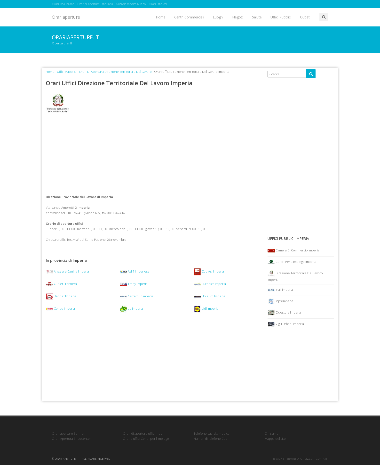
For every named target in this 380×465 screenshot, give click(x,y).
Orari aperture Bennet (68, 433)
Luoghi (218, 17)
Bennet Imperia (61, 296)
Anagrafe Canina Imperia (67, 271)
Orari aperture (66, 17)
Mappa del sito (275, 438)
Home (161, 17)
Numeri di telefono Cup (210, 438)
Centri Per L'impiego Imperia (292, 262)
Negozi (237, 17)
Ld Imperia (131, 308)
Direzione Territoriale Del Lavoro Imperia (295, 276)
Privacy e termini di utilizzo (292, 458)
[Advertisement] (153, 155)
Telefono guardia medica (212, 433)
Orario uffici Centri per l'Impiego (146, 438)
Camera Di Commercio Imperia (293, 250)
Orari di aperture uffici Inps (95, 4)
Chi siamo (271, 433)
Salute (257, 17)
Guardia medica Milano (131, 4)
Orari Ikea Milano (63, 4)
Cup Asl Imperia (209, 271)
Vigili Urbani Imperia (286, 324)
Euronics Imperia (210, 284)
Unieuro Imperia (209, 296)
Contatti (322, 458)
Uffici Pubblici (280, 17)
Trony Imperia (134, 284)
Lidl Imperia (206, 308)
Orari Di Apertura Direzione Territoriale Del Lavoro (115, 71)
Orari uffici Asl (158, 4)
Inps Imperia (280, 301)
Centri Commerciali (189, 17)
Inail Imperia (280, 290)
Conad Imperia (60, 308)
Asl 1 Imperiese (135, 271)
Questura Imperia (284, 312)
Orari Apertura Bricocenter (71, 438)
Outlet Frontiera (61, 284)
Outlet (305, 17)
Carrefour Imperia (136, 296)
